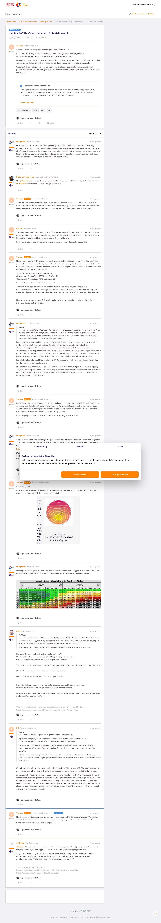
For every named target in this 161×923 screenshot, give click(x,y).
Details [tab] (80, 446)
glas (49, 110)
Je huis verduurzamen (27, 22)
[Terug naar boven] (155, 913)
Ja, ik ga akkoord (119, 474)
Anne (18, 631)
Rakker (19, 228)
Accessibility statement (100, 917)
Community (10, 22)
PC (17, 728)
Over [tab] (120, 446)
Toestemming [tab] (40, 446)
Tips (42, 110)
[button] (137, 14)
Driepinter (21, 142)
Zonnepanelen (46, 22)
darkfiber (20, 843)
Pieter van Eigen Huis (25, 177)
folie (35, 110)
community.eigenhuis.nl (144, 4)
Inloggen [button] (150, 14)
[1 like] (28, 118)
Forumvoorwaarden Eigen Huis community (69, 917)
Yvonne (19, 46)
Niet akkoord (80, 474)
